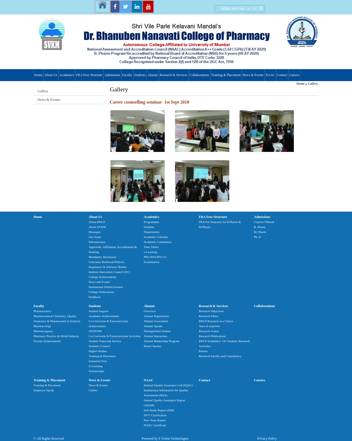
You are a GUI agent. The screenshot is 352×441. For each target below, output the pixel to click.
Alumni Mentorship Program (161, 341)
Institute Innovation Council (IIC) (109, 272)
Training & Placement (226, 75)
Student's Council (99, 346)
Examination (151, 262)
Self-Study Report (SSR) (159, 410)
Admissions (112, 75)
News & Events (253, 75)
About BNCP (97, 222)
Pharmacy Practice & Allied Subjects (56, 336)
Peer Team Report (155, 420)
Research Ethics (209, 316)
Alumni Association (156, 321)
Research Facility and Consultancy (220, 356)
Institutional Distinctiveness (106, 287)
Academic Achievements (104, 316)
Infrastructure (97, 242)
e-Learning (150, 252)
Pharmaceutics (42, 311)
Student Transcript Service (105, 341)
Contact (282, 75)
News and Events (99, 282)
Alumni (152, 75)
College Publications (101, 292)
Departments (151, 232)
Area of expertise (209, 326)
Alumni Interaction (155, 336)
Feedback (94, 297)
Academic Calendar (156, 237)
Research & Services (174, 75)
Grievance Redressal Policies (106, 262)
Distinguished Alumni (157, 331)
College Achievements (102, 277)
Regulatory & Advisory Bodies (108, 267)
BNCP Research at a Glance (216, 321)
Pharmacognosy (43, 331)
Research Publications (212, 336)
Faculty (127, 75)
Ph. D (257, 237)
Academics (66, 75)
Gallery (313, 84)
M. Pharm (260, 232)
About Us (51, 75)
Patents (203, 351)
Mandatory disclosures (103, 257)
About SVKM (97, 227)
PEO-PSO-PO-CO (155, 257)
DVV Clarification (155, 415)
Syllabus (149, 227)
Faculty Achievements (47, 341)
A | (249, 8)
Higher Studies (98, 351)
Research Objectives (211, 311)
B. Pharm (260, 227)
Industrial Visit (98, 361)
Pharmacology (42, 326)
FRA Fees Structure (89, 75)
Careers (294, 75)
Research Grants (209, 331)
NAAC (270, 75)
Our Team (95, 237)
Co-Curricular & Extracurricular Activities (115, 336)
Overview (150, 311)
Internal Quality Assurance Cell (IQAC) (168, 385)
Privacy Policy (267, 438)
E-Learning (96, 366)
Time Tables (151, 247)
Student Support (99, 311)
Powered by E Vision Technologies (165, 438)
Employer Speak (44, 390)
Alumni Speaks (153, 326)
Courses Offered (264, 222)
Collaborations (199, 75)
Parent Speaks (152, 346)
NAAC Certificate (155, 425)
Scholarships (96, 371)
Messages (95, 232)
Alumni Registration (156, 316)
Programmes (151, 222)
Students (140, 75)
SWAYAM (95, 331)
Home (39, 75)
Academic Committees (158, 242)
